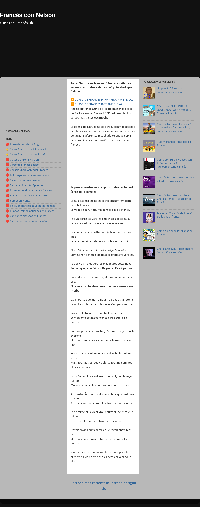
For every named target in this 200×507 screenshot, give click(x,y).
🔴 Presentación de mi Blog (22, 144)
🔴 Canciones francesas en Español (26, 221)
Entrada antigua (123, 483)
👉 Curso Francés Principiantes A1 (26, 149)
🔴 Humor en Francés (19, 200)
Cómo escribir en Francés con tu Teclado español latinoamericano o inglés (174, 163)
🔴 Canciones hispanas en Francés (26, 216)
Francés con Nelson (27, 15)
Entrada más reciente (88, 483)
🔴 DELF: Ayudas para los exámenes (27, 175)
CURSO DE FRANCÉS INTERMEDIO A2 (98, 104)
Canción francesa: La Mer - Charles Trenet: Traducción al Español (174, 199)
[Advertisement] (100, 54)
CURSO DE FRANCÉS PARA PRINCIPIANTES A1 (104, 99)
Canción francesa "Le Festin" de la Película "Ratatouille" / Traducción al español (174, 128)
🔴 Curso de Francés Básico (22, 164)
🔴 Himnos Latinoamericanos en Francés (30, 211)
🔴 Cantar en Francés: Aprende (24, 185)
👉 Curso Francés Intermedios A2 (25, 154)
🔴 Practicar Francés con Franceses (27, 195)
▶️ (73, 99)
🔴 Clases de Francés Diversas (23, 180)
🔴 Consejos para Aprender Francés (27, 170)
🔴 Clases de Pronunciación (22, 159)
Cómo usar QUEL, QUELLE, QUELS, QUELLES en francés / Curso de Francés (174, 110)
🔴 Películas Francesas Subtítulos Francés (30, 206)
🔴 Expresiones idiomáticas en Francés (29, 190)
